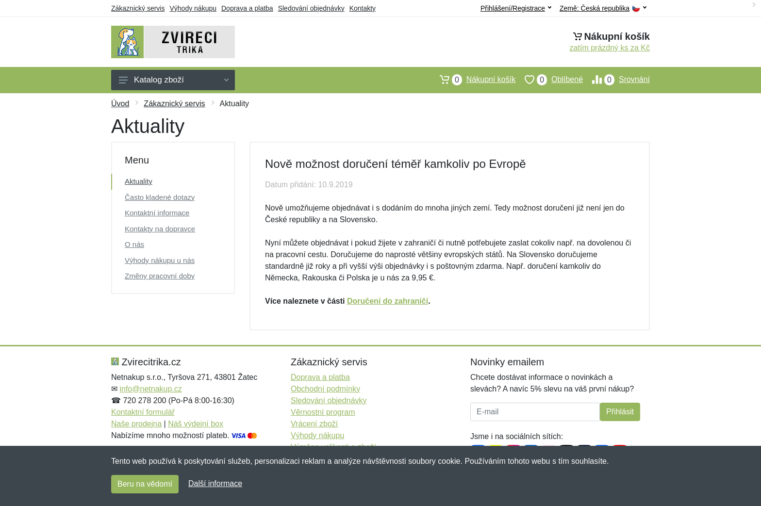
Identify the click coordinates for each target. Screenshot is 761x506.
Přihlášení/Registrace (515, 8)
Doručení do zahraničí (387, 301)
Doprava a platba (247, 8)
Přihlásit (620, 412)
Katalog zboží (174, 79)
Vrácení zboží (314, 424)
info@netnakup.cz (150, 389)
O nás (134, 244)
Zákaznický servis (138, 8)
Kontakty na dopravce (160, 229)
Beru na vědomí (144, 484)
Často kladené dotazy (160, 197)
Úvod (120, 103)
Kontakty (362, 8)
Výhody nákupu (192, 8)
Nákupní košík (472, 79)
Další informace (215, 483)
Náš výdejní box (195, 424)
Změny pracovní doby (160, 276)
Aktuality (138, 181)
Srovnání (616, 79)
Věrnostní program (323, 412)
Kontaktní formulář (143, 412)
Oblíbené (549, 79)
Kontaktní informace (157, 213)
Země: (603, 8)
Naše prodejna (136, 424)
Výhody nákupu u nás (160, 260)
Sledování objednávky (311, 8)
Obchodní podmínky (325, 389)
